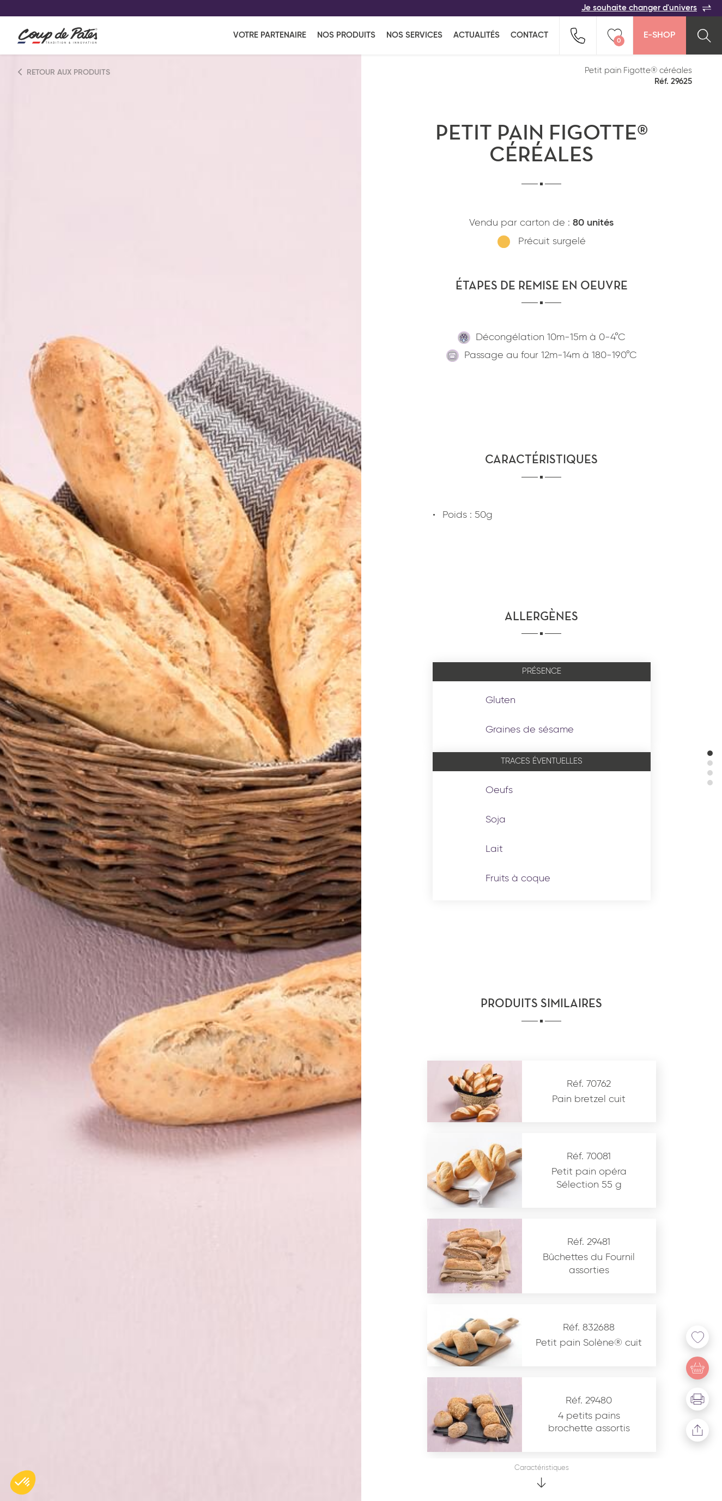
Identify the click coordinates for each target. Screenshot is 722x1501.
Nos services (414, 35)
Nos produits (346, 35)
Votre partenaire (269, 35)
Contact (529, 35)
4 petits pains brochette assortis (589, 1422)
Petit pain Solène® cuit (589, 1343)
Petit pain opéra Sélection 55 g (589, 1178)
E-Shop (659, 35)
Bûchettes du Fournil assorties (589, 1263)
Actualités (476, 35)
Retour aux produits (64, 72)
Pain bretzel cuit (589, 1099)
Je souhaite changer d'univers (646, 8)
